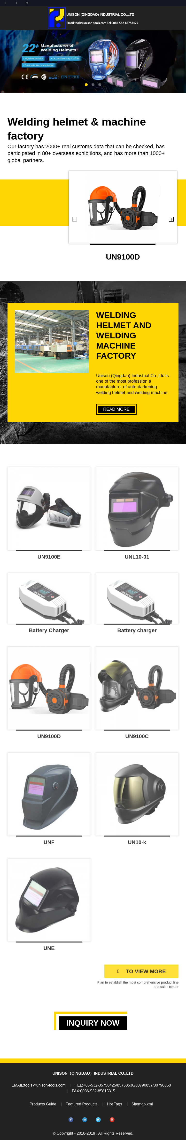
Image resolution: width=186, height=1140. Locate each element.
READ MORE (116, 409)
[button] (86, 84)
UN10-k (137, 845)
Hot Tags (114, 1104)
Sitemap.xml (142, 1104)
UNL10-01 (137, 559)
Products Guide (43, 1104)
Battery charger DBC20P (137, 634)
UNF (49, 845)
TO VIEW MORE (146, 974)
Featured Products (82, 1104)
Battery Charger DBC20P (49, 634)
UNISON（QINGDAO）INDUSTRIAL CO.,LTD (93, 1073)
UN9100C (137, 739)
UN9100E (49, 559)
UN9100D (123, 257)
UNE (48, 951)
